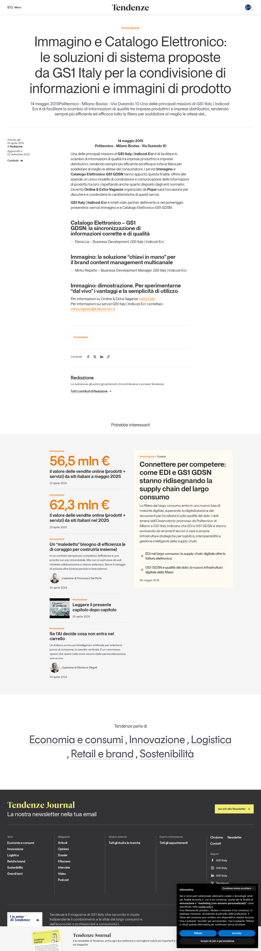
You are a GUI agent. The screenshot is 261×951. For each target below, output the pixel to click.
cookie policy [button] (205, 906)
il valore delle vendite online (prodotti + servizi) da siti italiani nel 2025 (88, 510)
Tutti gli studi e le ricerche (124, 843)
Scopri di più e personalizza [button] (217, 941)
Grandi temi (15, 874)
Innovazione (81, 337)
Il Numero (64, 861)
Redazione (16, 146)
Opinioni (63, 849)
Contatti (215, 843)
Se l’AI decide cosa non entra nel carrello (82, 636)
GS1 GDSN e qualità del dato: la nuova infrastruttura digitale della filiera (181, 569)
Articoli (62, 843)
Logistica (211, 739)
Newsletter (235, 837)
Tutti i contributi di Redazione (91, 391)
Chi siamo (216, 837)
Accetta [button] (236, 933)
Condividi (15, 160)
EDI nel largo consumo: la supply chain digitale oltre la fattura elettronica (182, 556)
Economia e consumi (76, 739)
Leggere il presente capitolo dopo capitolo (95, 607)
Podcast (63, 880)
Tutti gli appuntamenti (174, 843)
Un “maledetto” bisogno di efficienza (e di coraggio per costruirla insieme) (88, 547)
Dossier (63, 855)
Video (62, 874)
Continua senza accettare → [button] (238, 888)
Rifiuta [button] (198, 933)
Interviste (64, 867)
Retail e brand (102, 753)
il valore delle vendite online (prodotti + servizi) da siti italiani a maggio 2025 (88, 466)
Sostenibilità (167, 753)
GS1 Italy (218, 860)
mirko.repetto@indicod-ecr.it (93, 309)
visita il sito (147, 299)
